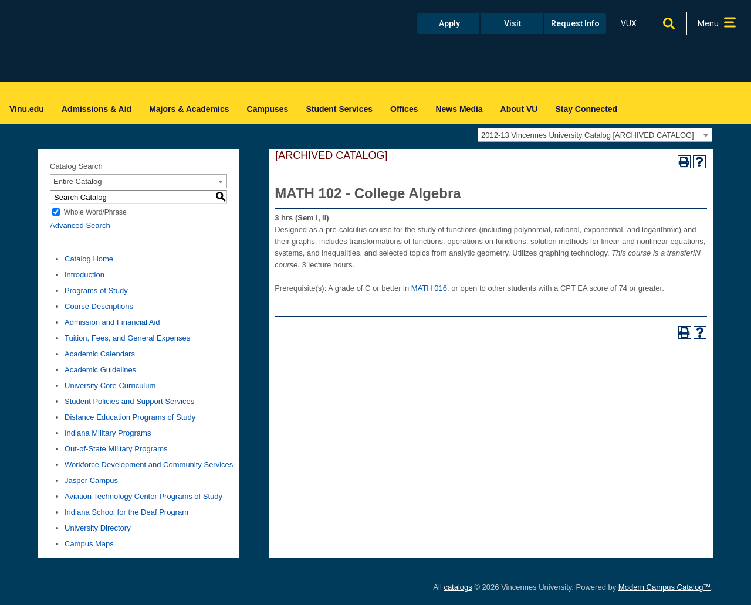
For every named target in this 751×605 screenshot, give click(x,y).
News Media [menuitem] (458, 109)
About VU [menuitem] (519, 109)
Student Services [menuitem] (339, 109)
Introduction (84, 274)
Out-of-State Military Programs (116, 448)
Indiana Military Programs (108, 433)
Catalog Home (89, 258)
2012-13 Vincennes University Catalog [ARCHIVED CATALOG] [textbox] (587, 135)
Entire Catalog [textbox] (77, 181)
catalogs (458, 587)
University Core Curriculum (110, 385)
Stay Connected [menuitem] (586, 109)
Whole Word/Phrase (95, 212)
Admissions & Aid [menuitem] (96, 109)
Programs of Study (96, 290)
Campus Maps (89, 543)
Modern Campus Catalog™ (664, 587)
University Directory (98, 528)
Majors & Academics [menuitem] (189, 109)
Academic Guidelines (100, 369)
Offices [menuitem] (404, 109)
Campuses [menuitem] (268, 109)
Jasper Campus (91, 480)
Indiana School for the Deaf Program (126, 512)
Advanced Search (80, 225)
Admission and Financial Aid (112, 322)
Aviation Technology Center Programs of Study (143, 496)
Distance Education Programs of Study (130, 417)
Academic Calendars (100, 353)
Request (575, 23)
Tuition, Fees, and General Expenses (127, 338)
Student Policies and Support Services (129, 401)
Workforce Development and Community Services (149, 464)
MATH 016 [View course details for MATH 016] (429, 288)
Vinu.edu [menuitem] (26, 109)
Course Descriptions (99, 306)
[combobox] (595, 135)
